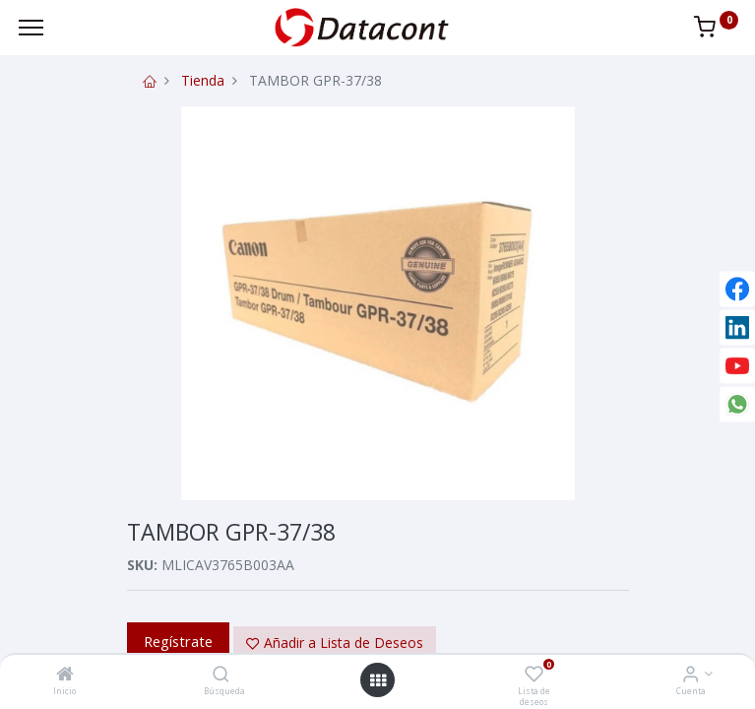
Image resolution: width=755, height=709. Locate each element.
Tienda (202, 80)
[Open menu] (378, 680)
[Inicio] (65, 675)
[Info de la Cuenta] (690, 675)
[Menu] (31, 27)
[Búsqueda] (221, 675)
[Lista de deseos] (534, 675)
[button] (334, 643)
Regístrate (178, 641)
